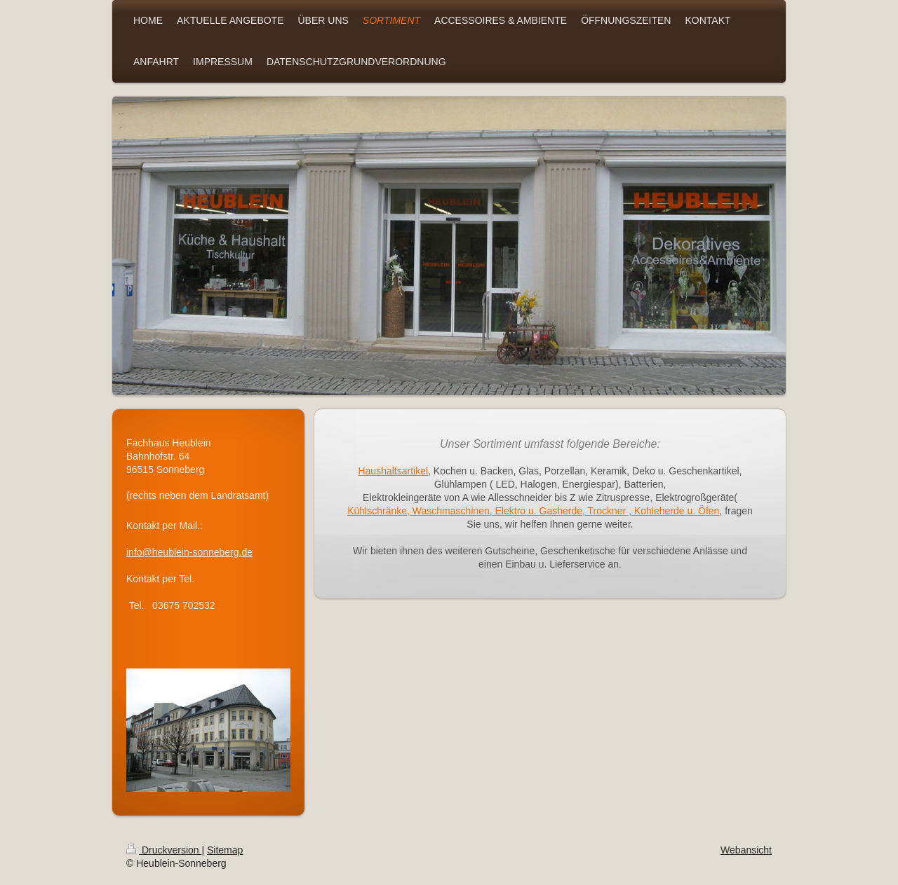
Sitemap (225, 850)
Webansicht (746, 850)
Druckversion (163, 850)
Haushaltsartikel (393, 470)
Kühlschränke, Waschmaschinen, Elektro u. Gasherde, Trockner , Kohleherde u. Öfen (533, 510)
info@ (139, 552)
